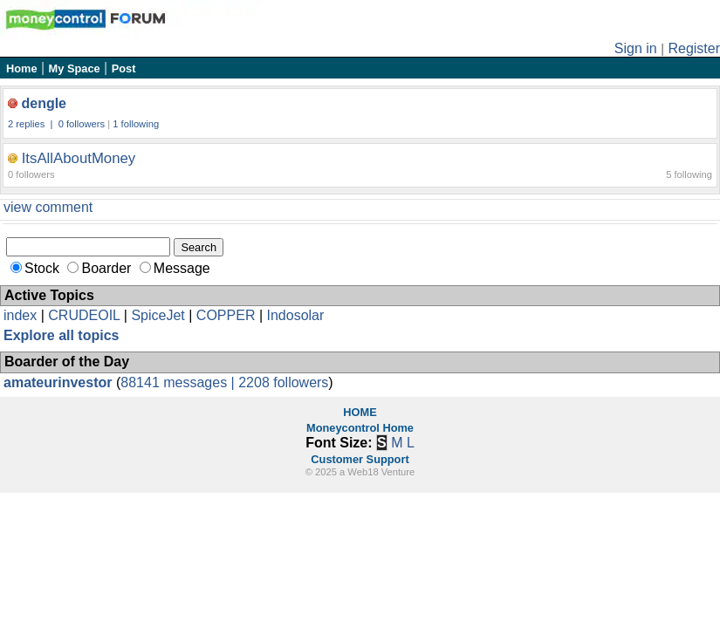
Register (694, 48)
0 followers (81, 124)
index (20, 315)
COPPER (226, 315)
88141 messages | (179, 382)
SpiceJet (157, 315)
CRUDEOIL (84, 315)
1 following (136, 124)
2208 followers (283, 382)
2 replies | (32, 124)
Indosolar (295, 315)
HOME (359, 412)
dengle (43, 103)
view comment (48, 207)
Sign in (635, 48)
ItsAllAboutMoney (79, 158)
